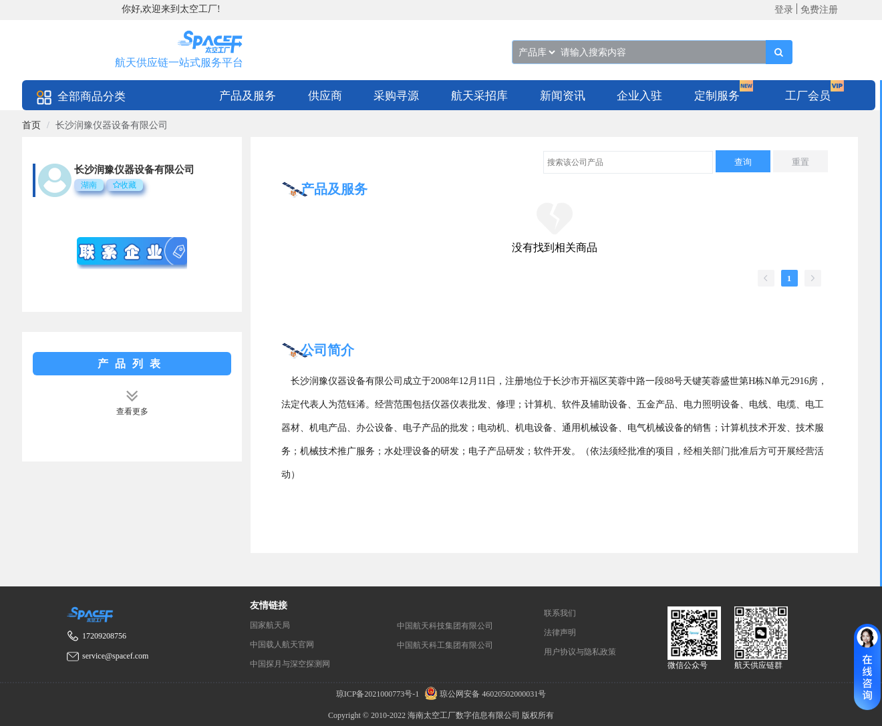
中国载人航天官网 (282, 644)
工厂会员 (808, 95)
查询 (743, 162)
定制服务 (717, 95)
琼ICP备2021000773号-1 (379, 694)
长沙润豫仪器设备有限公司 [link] (111, 125)
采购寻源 (396, 95)
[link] (31, 125)
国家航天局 (270, 625)
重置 (800, 162)
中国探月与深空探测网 (290, 664)
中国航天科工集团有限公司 (445, 645)
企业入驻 (639, 95)
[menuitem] (247, 95)
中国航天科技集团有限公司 (445, 625)
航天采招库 (479, 95)
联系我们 (560, 613)
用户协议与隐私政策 (580, 652)
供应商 (325, 95)
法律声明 (560, 632)
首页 (31, 125)
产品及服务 (247, 95)
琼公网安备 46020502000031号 (483, 694)
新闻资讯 (562, 95)
